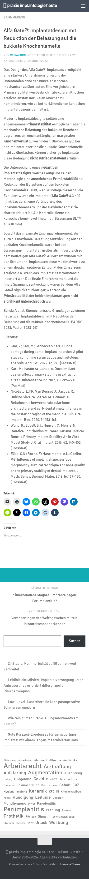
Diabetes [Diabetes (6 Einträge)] (9, 785)
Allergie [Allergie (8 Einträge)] (55, 760)
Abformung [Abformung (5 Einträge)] (10, 760)
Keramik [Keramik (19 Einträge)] (38, 791)
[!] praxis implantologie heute (30, 6)
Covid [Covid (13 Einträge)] (38, 779)
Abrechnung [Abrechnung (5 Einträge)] (25, 760)
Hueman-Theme (69, 864)
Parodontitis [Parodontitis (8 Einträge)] (46, 803)
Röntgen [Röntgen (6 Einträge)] (30, 816)
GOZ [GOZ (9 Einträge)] (75, 785)
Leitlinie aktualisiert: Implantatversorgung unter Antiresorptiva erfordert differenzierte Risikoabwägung (43, 685)
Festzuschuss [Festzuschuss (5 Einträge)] (49, 785)
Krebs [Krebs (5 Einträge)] (7, 798)
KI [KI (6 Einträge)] (57, 791)
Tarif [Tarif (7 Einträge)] (30, 823)
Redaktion (18, 55)
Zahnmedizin (14, 17)
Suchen (74, 641)
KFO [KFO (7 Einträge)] (51, 791)
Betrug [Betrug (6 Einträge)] (8, 779)
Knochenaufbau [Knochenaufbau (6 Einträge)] (71, 791)
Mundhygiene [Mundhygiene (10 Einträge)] (15, 803)
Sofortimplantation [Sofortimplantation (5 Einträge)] (63, 817)
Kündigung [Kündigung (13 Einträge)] (23, 797)
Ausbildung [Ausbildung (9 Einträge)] (73, 773)
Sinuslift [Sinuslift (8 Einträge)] (44, 816)
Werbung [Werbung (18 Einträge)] (58, 822)
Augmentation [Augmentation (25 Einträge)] (45, 773)
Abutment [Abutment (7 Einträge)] (40, 760)
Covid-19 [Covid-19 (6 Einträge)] (51, 779)
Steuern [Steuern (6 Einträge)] (21, 823)
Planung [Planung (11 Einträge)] (53, 810)
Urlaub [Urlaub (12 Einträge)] (41, 823)
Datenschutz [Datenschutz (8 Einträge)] (68, 779)
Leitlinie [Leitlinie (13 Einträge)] (43, 797)
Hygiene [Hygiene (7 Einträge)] (9, 791)
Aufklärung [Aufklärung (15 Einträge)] (15, 773)
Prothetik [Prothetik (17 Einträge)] (13, 816)
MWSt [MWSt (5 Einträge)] (31, 804)
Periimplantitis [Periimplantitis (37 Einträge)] (24, 809)
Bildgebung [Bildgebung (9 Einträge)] (23, 779)
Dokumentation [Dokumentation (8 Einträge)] (27, 785)
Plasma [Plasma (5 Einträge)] (66, 810)
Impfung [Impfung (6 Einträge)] (21, 791)
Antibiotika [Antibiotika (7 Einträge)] (70, 760)
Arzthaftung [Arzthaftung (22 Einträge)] (57, 766)
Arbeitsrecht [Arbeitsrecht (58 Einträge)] (23, 766)
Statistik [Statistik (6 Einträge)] (9, 823)
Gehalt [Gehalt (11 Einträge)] (64, 785)
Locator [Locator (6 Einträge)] (58, 797)
